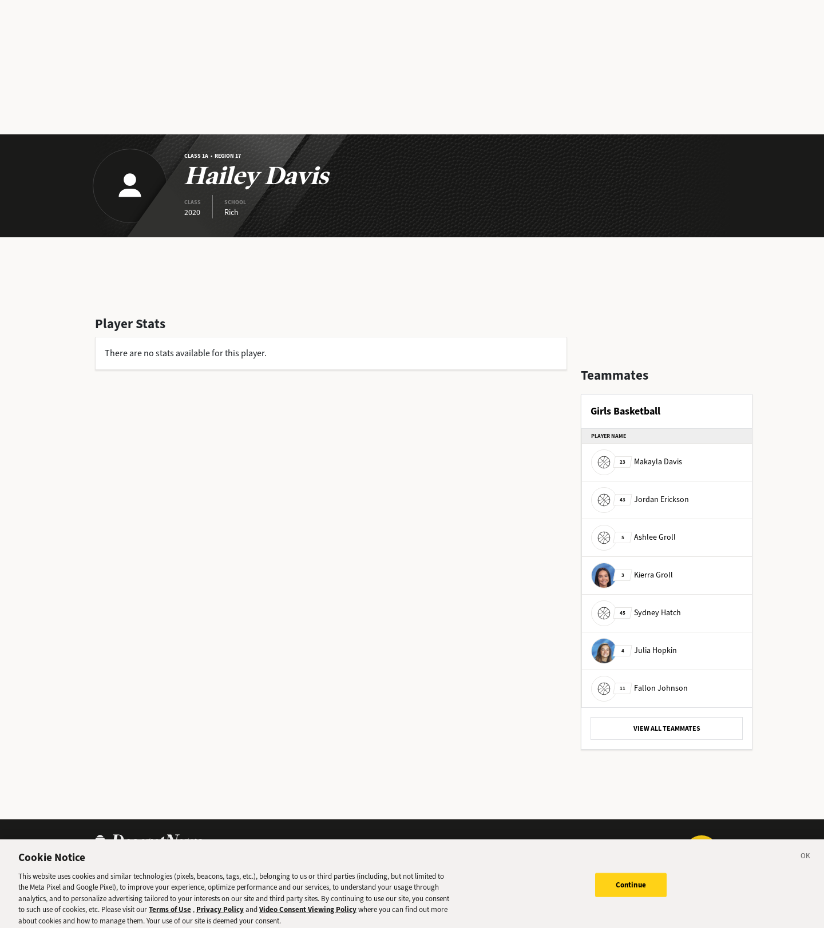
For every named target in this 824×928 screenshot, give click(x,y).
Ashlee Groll (633, 537)
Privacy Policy (220, 914)
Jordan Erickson (640, 499)
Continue (631, 889)
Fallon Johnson (639, 688)
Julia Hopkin (634, 650)
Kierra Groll (632, 574)
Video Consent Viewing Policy (307, 914)
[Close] (805, 862)
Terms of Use (170, 914)
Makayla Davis (636, 461)
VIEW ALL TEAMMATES (666, 728)
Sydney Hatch (636, 612)
